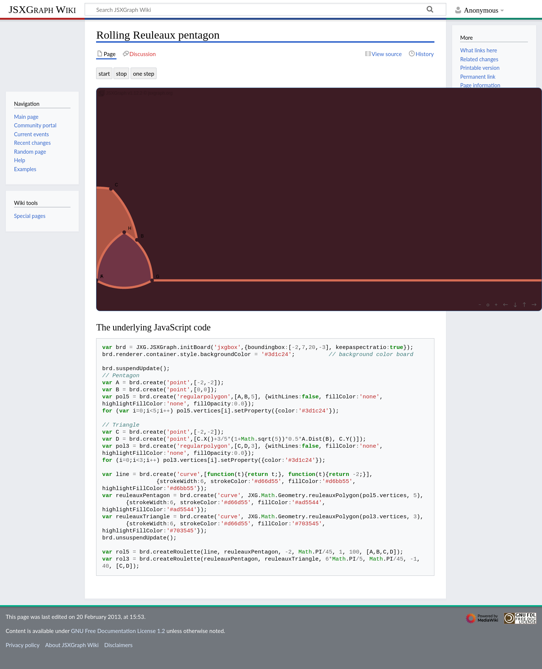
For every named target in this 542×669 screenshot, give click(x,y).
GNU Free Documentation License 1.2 (118, 630)
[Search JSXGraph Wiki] (265, 9)
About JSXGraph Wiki (72, 645)
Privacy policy (22, 645)
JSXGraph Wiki (42, 9)
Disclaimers (118, 645)
